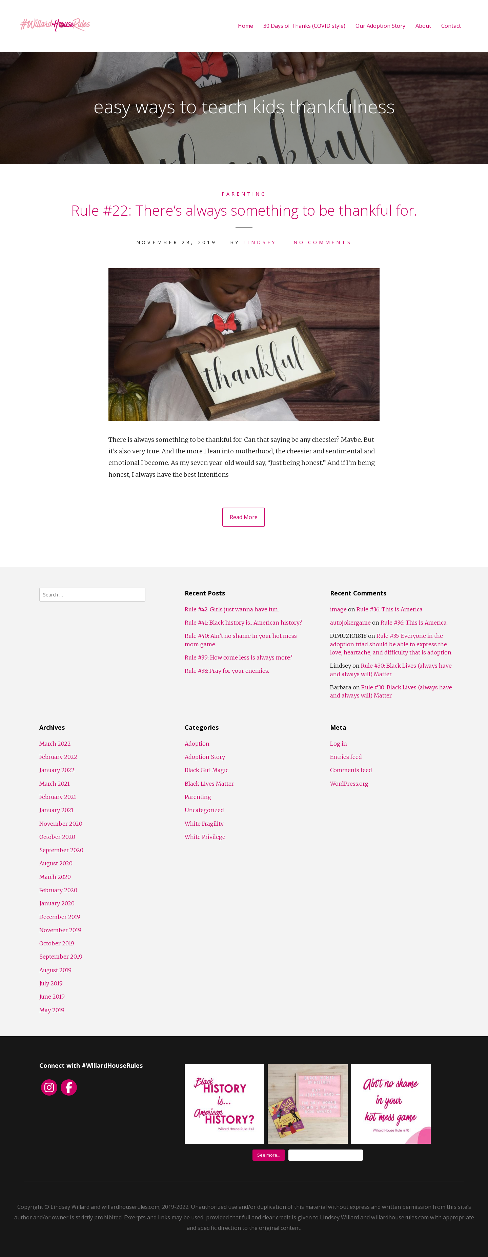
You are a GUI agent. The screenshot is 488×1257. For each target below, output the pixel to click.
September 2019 (60, 956)
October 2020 (57, 836)
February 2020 (58, 890)
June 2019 (52, 996)
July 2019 (51, 983)
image (338, 609)
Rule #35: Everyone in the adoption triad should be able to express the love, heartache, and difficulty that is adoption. (391, 644)
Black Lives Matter (209, 783)
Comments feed (351, 770)
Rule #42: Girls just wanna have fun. (232, 609)
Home (245, 26)
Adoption (197, 743)
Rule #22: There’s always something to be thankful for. (244, 210)
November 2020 (60, 823)
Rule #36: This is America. (390, 609)
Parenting (244, 194)
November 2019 (60, 930)
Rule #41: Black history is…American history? (243, 622)
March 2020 (55, 876)
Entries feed (346, 756)
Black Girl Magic (206, 770)
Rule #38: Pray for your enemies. (227, 670)
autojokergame (350, 622)
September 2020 (61, 850)
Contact (451, 26)
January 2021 (56, 810)
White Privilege (205, 836)
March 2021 (54, 783)
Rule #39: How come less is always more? (238, 657)
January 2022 (57, 770)
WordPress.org (349, 783)
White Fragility (204, 823)
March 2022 (55, 743)
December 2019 (59, 917)
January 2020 (57, 903)
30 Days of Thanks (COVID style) (304, 26)
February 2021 (57, 796)
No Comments (322, 242)
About (423, 26)
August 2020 (56, 863)
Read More (244, 517)
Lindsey (260, 242)
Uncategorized (204, 810)
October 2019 (56, 943)
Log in (338, 743)
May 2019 (51, 1010)
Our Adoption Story (380, 26)
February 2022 (58, 756)
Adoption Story (205, 756)
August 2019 (55, 970)
